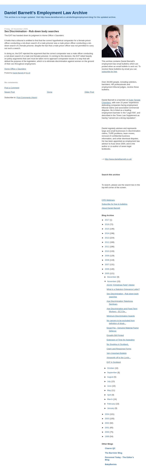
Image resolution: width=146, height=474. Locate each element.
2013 (107, 238)
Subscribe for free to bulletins (114, 204)
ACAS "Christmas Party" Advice (121, 285)
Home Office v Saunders (15, 69)
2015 (107, 229)
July (109, 381)
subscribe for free (109, 71)
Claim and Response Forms (119, 349)
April (109, 395)
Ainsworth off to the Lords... (119, 357)
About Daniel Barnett (111, 208)
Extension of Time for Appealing (121, 340)
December (112, 277)
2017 (107, 220)
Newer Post (9, 92)
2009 (107, 255)
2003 (107, 418)
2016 (107, 224)
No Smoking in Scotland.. (118, 344)
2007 (107, 264)
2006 (107, 269)
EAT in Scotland (114, 362)
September (112, 372)
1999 (107, 436)
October (111, 368)
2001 (107, 427)
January (111, 408)
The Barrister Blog (113, 453)
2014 (107, 233)
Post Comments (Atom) (27, 97)
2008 (107, 260)
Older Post (89, 92)
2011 (107, 246)
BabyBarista (110, 464)
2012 (107, 242)
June (109, 386)
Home (49, 92)
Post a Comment (11, 88)
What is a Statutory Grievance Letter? (123, 289)
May (109, 390)
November (112, 281)
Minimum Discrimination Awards (121, 316)
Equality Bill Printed (115, 335)
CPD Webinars (108, 200)
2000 (107, 432)
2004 (107, 414)
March (110, 399)
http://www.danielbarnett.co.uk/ (118, 159)
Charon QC (110, 448)
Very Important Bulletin (117, 353)
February (111, 404)
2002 (107, 423)
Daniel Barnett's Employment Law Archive (45, 12)
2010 (107, 251)
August (110, 377)
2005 (107, 273)
